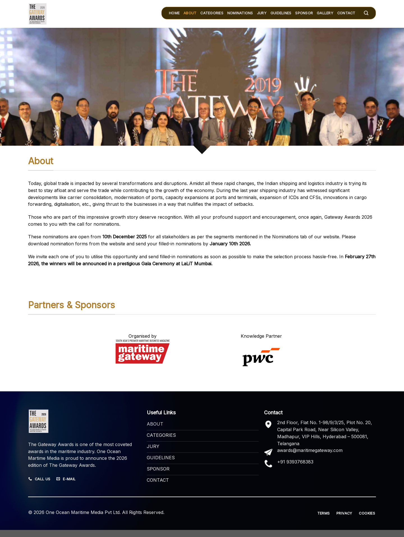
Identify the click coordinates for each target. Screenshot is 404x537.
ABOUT (189, 13)
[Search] (366, 13)
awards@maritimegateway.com (310, 450)
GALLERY (325, 13)
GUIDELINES (280, 13)
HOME (174, 13)
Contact (346, 13)
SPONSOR (304, 13)
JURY (262, 13)
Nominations (240, 13)
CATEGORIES (211, 13)
